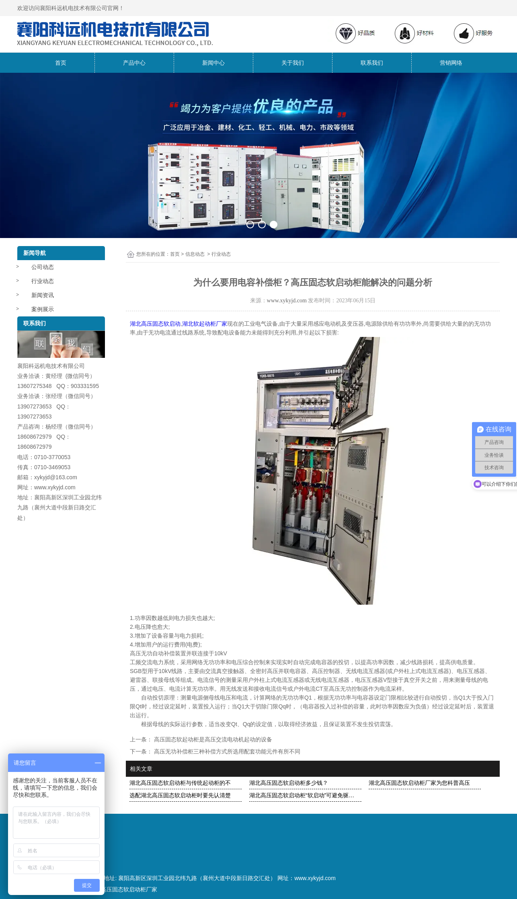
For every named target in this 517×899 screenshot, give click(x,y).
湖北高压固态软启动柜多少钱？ (288, 783)
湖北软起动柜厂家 (204, 323)
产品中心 (134, 63)
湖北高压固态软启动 (155, 323)
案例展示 (42, 309)
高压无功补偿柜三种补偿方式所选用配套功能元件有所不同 (226, 751)
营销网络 (451, 63)
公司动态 (42, 267)
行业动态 (42, 281)
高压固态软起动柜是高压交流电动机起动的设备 (212, 739)
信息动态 (195, 254)
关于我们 (292, 63)
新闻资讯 (42, 295)
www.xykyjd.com (287, 301)
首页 (60, 63)
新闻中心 (213, 63)
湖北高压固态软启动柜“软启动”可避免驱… (301, 795)
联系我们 (372, 63)
